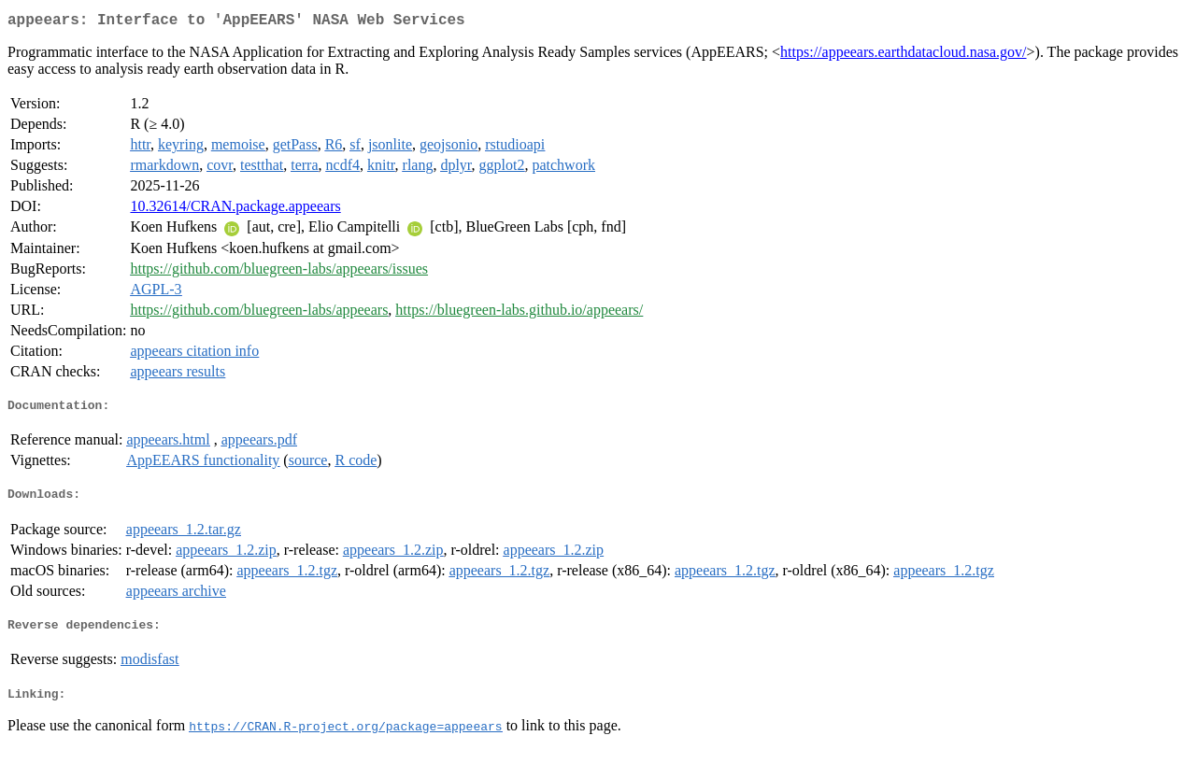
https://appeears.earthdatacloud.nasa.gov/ (903, 56)
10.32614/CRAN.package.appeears (235, 210)
